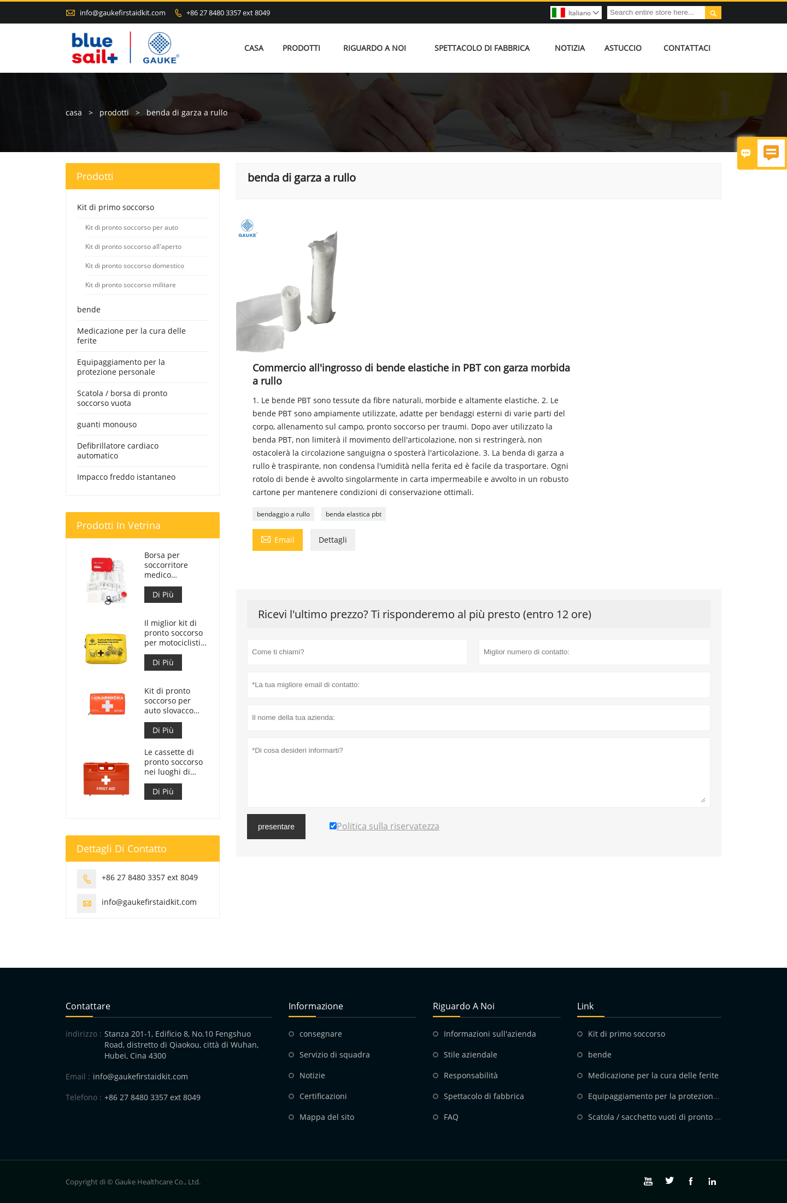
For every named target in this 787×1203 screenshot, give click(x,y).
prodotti (114, 112)
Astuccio (623, 48)
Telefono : (84, 1097)
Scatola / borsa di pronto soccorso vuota (122, 398)
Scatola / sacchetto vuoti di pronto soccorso (667, 1117)
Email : (78, 1076)
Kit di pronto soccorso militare (130, 284)
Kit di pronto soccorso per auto (131, 227)
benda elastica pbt (353, 514)
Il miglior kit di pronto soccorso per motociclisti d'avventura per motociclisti (173, 633)
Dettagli (333, 539)
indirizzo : (84, 1033)
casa (74, 112)
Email (278, 539)
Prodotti (301, 48)
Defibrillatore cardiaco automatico (117, 450)
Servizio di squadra (334, 1054)
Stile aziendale (470, 1054)
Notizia (570, 48)
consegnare (320, 1033)
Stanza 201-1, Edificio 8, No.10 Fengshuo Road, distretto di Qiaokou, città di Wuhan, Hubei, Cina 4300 (181, 1044)
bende (89, 309)
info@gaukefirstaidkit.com (123, 13)
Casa (253, 48)
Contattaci (686, 48)
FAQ (451, 1117)
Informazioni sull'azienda (490, 1033)
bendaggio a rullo (283, 514)
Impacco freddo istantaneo (126, 477)
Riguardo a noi (374, 48)
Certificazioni (323, 1096)
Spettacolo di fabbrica (482, 48)
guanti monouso (107, 424)
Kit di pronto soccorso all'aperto (133, 246)
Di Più (163, 594)
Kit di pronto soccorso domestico (134, 265)
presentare (276, 826)
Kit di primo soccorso (115, 207)
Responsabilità (471, 1075)
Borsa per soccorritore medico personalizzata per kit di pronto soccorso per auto (174, 565)
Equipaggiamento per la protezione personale (121, 367)
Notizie (312, 1075)
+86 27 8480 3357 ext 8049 (228, 13)
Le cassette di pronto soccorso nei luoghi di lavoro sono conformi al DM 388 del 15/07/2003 (173, 762)
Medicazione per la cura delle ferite (131, 336)
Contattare (88, 1006)
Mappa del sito (326, 1117)
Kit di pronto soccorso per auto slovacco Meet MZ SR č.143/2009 (168, 701)
